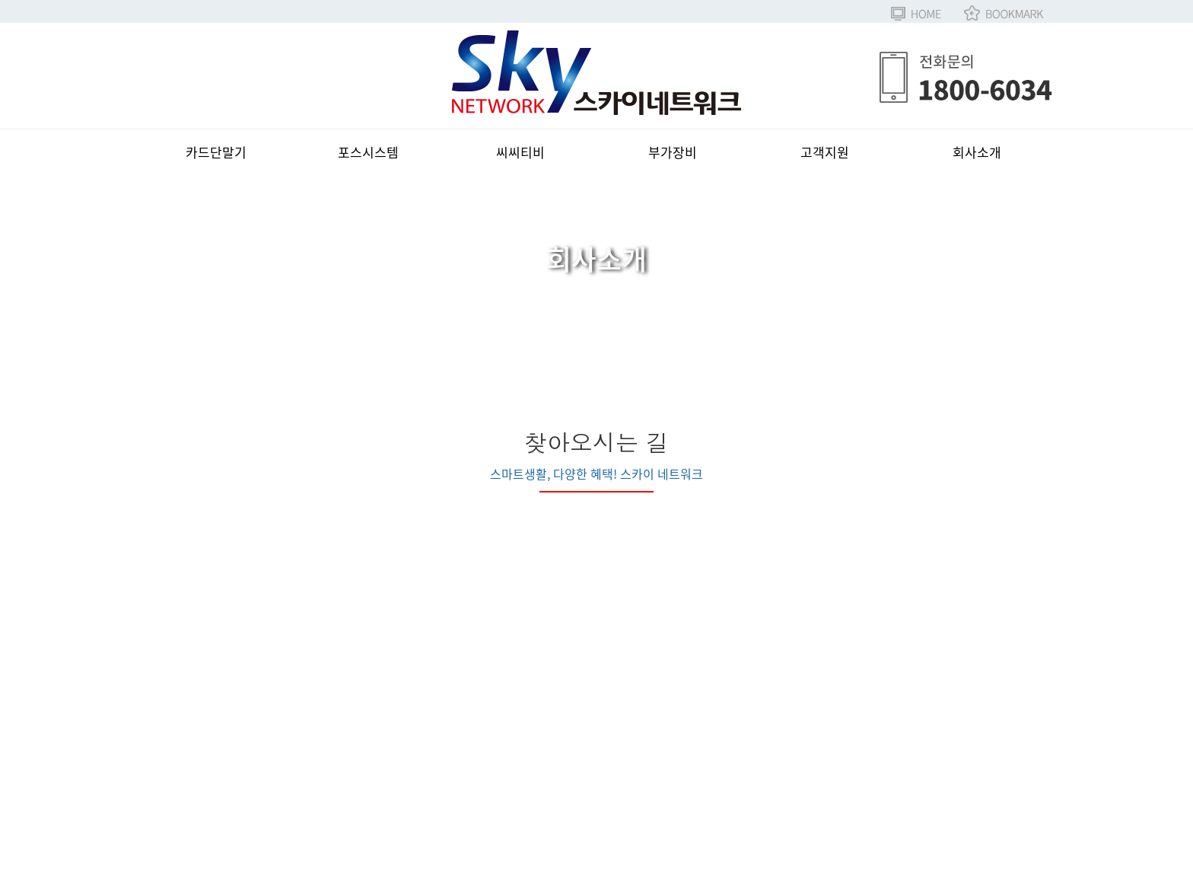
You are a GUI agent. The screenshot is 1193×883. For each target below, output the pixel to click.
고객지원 (824, 151)
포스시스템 (368, 151)
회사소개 (977, 151)
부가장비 (672, 151)
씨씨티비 (520, 151)
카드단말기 (216, 151)
